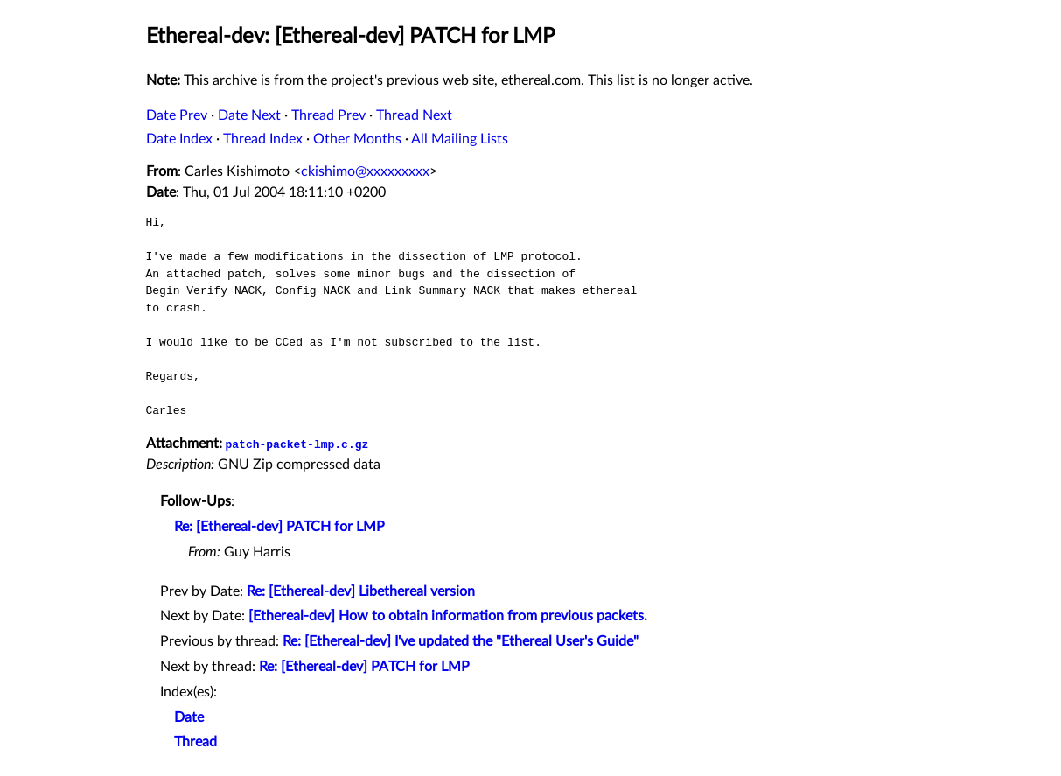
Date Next (249, 115)
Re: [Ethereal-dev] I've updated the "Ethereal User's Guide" (461, 641)
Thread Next (414, 115)
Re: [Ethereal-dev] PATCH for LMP (279, 527)
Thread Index (263, 139)
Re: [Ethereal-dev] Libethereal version (361, 591)
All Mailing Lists (459, 139)
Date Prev (176, 115)
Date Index (179, 139)
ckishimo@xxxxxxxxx (365, 171)
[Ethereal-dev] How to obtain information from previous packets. (447, 616)
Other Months (357, 139)
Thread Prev (328, 115)
